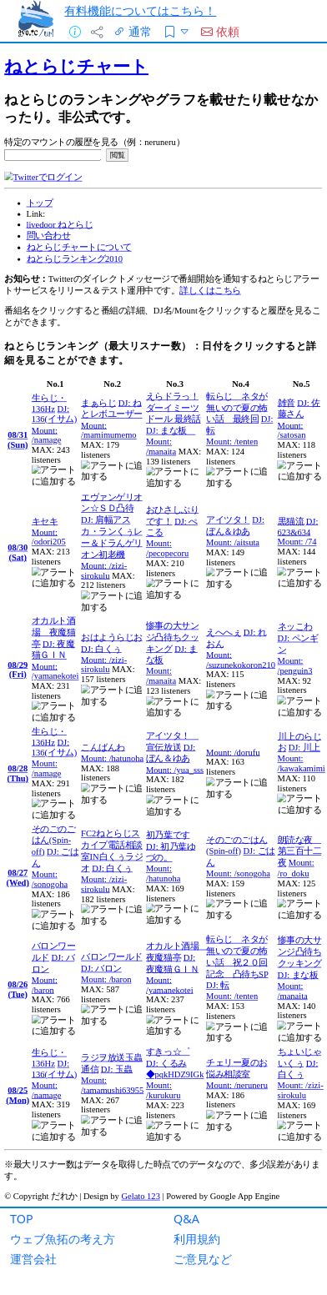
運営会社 (33, 1259)
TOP (21, 1219)
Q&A (186, 1219)
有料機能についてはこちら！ (140, 10)
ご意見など (203, 1259)
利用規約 (197, 1239)
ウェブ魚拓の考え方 (62, 1239)
